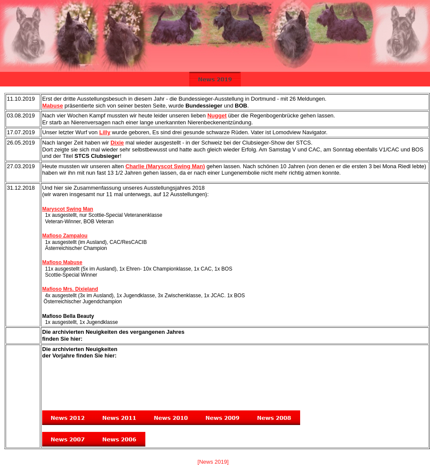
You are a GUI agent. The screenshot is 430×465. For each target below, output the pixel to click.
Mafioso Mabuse (62, 262)
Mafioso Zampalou (64, 236)
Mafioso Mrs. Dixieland (70, 289)
